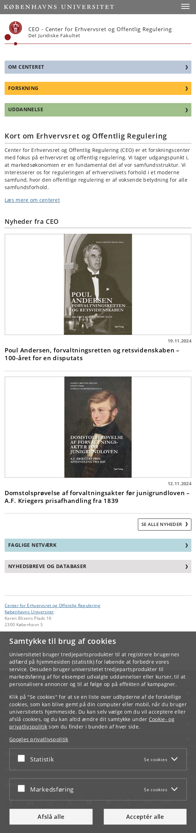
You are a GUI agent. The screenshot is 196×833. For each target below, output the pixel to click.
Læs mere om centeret (32, 200)
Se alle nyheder (162, 524)
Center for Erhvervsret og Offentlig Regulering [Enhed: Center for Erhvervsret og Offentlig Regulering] (52, 605)
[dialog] (98, 732)
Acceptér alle (145, 817)
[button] (185, 6)
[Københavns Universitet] (13, 33)
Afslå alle (51, 817)
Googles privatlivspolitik (38, 739)
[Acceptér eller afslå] (23, 758)
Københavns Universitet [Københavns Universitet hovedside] (29, 611)
